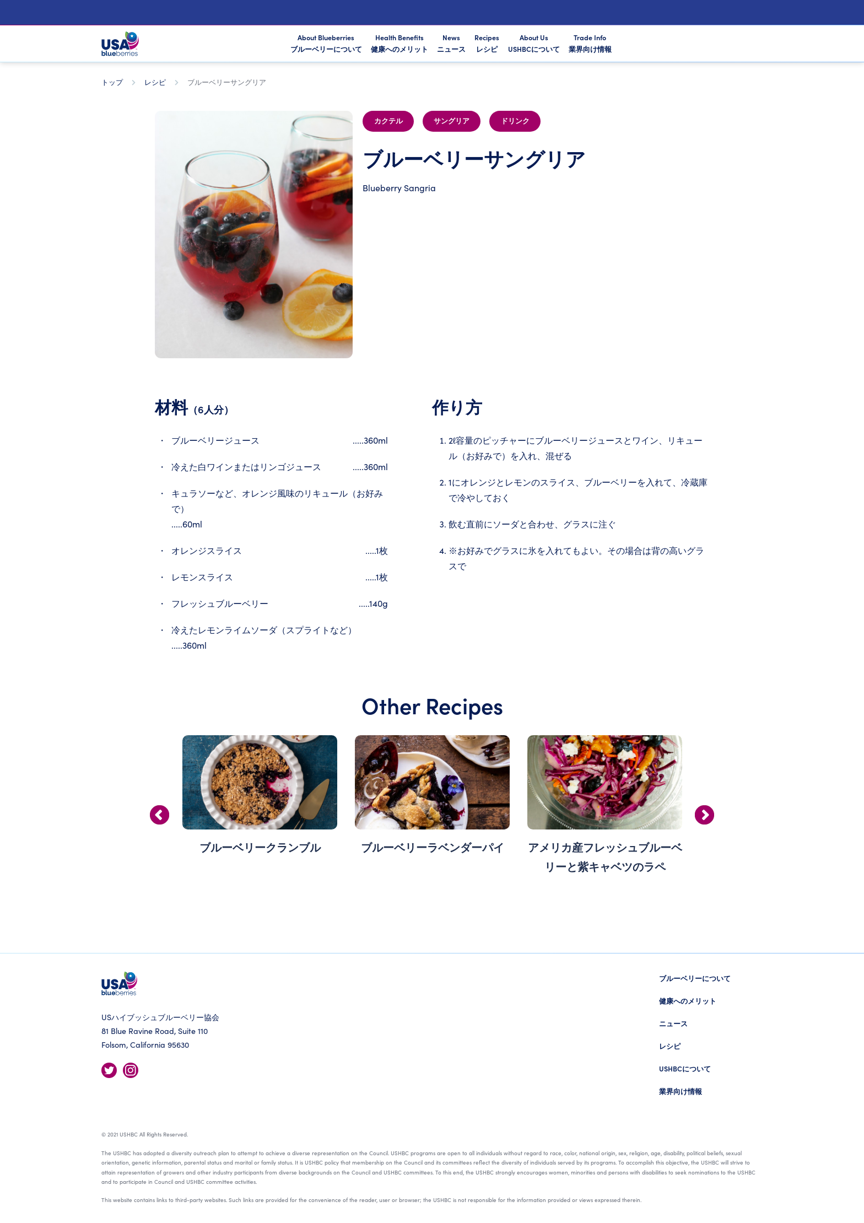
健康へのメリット (687, 1000)
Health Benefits (399, 43)
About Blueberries (326, 44)
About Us (534, 43)
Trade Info (590, 43)
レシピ (155, 82)
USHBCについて (685, 1068)
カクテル (388, 121)
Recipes (486, 43)
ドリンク (515, 121)
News (451, 43)
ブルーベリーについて (695, 978)
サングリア (451, 121)
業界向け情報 (680, 1091)
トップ (112, 82)
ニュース (673, 1023)
